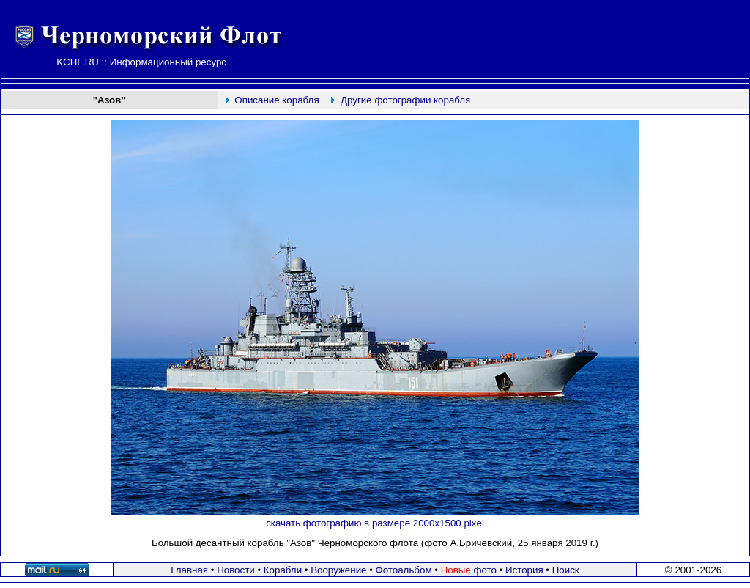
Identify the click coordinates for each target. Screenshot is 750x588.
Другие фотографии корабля (405, 100)
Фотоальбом (404, 570)
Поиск (565, 570)
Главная (189, 570)
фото (469, 570)
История (524, 570)
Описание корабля (276, 100)
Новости (236, 570)
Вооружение (338, 570)
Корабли (283, 570)
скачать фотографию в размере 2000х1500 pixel (375, 523)
